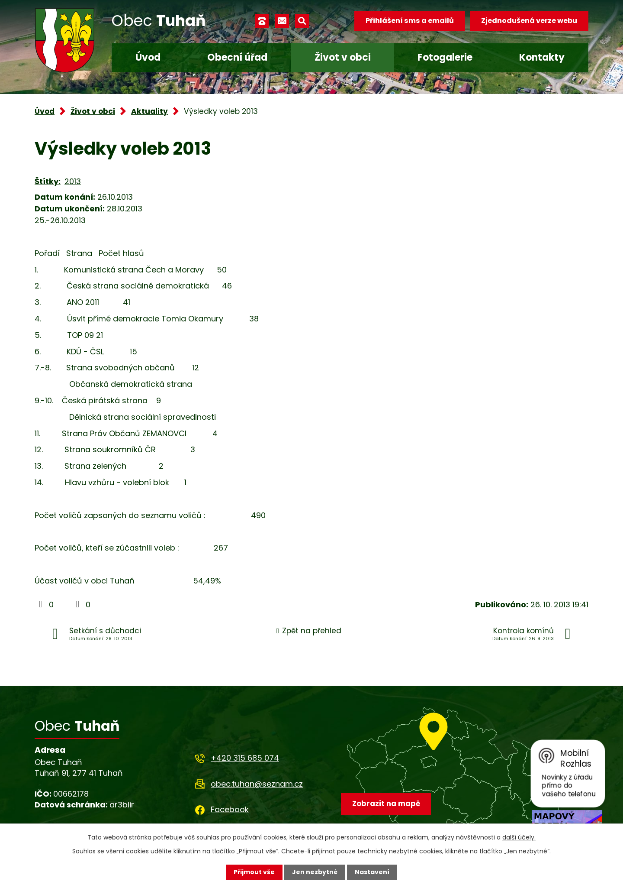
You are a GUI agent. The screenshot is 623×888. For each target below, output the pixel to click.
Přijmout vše (254, 872)
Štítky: (48, 181)
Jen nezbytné (314, 872)
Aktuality (149, 111)
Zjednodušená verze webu (529, 21)
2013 (72, 181)
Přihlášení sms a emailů (410, 21)
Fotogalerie (444, 57)
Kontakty (542, 57)
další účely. (519, 837)
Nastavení (372, 872)
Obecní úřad (237, 57)
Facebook (230, 809)
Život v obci (343, 57)
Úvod (148, 57)
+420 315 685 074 (245, 757)
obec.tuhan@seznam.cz (257, 783)
